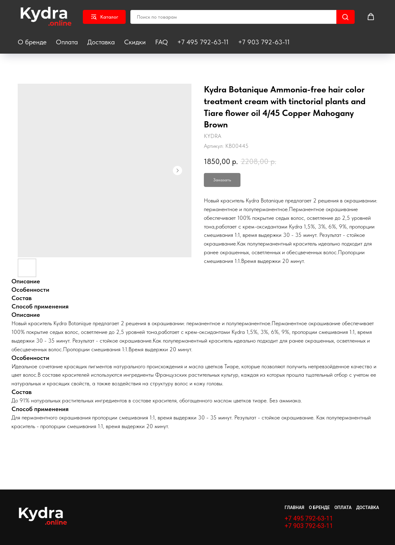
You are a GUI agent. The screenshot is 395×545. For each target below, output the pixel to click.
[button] (371, 16)
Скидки (135, 42)
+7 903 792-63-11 (264, 42)
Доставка (101, 42)
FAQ (161, 42)
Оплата (67, 42)
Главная (294, 507)
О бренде (32, 42)
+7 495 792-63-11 (203, 42)
